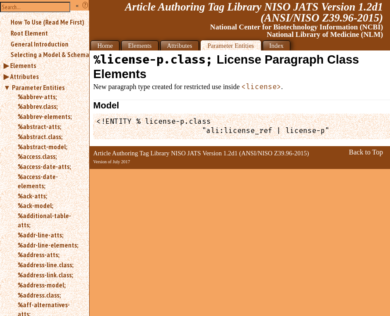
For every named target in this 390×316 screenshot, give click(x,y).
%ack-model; (35, 205)
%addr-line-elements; (48, 245)
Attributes (24, 76)
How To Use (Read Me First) (47, 22)
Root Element (29, 33)
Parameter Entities (38, 87)
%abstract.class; (40, 136)
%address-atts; (38, 254)
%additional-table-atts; (44, 220)
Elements (23, 65)
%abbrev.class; (38, 106)
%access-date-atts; (44, 166)
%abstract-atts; (39, 126)
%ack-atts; (32, 195)
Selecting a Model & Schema (50, 54)
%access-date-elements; (38, 181)
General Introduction (40, 44)
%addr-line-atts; (40, 234)
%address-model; (41, 284)
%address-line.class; (45, 264)
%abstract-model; (42, 146)
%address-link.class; (45, 274)
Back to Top (366, 152)
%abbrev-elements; (45, 116)
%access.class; (37, 156)
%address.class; (39, 295)
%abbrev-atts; (37, 96)
